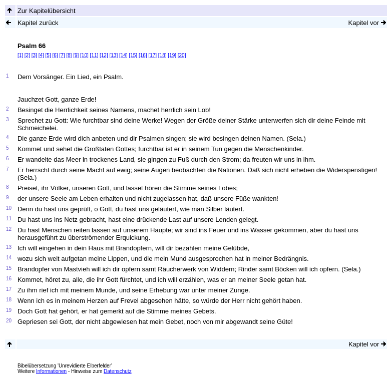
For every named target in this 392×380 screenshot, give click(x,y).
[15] (133, 55)
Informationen (51, 371)
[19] (172, 55)
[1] (20, 55)
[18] (162, 55)
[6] (55, 55)
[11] (94, 55)
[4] (41, 55)
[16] (143, 55)
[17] (152, 55)
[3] (34, 55)
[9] (76, 55)
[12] (104, 55)
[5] (48, 55)
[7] (62, 55)
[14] (123, 55)
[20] (182, 55)
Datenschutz (118, 371)
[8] (69, 55)
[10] (84, 55)
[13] (113, 55)
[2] (27, 55)
